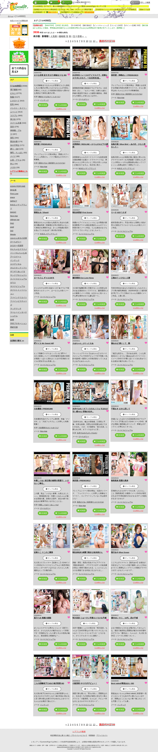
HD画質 (43, 105)
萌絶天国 (14, 327)
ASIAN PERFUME (17, 186)
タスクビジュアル (17, 286)
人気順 (53, 36)
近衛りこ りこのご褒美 (43, 552)
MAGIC (13, 212)
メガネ (13, 167)
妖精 (12, 320)
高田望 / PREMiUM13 (81, 480)
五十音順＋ (78, 36)
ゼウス (13, 283)
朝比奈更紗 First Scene (82, 212)
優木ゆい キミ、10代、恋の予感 (124, 618)
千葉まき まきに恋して (120, 409)
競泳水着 (14, 141)
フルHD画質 (61, 105)
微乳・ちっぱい (16, 153)
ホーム (10, 16)
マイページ (40, 2)
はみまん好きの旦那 (18, 238)
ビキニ (13, 93)
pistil (12, 227)
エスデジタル (15, 264)
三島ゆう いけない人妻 (120, 278)
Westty (13, 234)
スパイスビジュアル (18, 279)
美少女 (13, 119)
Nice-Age (14, 216)
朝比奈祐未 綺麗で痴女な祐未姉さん (87, 552)
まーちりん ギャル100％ (44, 278)
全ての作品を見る (19, 70)
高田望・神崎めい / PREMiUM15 (124, 75)
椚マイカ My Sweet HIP (44, 343)
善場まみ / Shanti (41, 212)
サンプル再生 (52, 81)
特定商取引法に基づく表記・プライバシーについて (68, 735)
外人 (12, 164)
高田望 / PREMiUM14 (43, 144)
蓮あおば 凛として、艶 (120, 343)
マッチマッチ (15, 309)
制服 (12, 97)
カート (54, 2)
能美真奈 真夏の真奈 (119, 480)
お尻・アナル (15, 160)
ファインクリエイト (18, 297)
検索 (135, 3)
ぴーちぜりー (15, 242)
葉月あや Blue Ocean (120, 552)
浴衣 (12, 127)
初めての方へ (52, 12)
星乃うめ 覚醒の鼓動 (42, 618)
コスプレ (14, 115)
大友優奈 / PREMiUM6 (43, 409)
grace (12, 197)
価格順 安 (63, 36)
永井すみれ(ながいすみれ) (87, 433)
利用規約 (92, 735)
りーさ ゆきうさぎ (118, 212)
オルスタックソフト (18, 268)
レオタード (15, 101)
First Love (14, 194)
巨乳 (12, 104)
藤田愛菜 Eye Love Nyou (83, 278)
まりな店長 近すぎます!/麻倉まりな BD (50, 75)
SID (11, 231)
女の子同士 (15, 145)
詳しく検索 (145, 2)
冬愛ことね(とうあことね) (48, 505)
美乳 (12, 138)
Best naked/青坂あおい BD (122, 683)
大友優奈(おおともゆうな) (48, 428)
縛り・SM (14, 149)
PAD (12, 223)
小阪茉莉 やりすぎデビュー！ (84, 683)
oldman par (15, 220)
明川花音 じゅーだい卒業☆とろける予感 (89, 618)
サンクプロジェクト (18, 275)
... (97, 41)
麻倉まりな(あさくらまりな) (49, 97)
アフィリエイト (102, 735)
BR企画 (13, 190)
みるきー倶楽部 (16, 245)
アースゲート (15, 257)
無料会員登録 (89, 12)
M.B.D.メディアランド (87, 168)
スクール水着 (15, 123)
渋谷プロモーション (18, 323)
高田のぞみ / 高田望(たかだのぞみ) (129, 94)
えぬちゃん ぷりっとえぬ (82, 343)
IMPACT (13, 201)
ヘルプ (66, 2)
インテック (15, 260)
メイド (13, 156)
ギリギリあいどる (17, 271)
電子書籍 (14, 89)
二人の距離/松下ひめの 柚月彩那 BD (49, 683)
